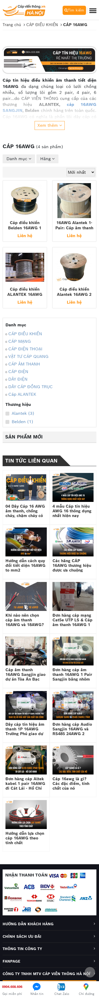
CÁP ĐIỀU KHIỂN (25, 334)
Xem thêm (49, 125)
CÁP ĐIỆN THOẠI (25, 349)
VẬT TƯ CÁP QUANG (28, 356)
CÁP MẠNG (19, 341)
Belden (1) (19, 422)
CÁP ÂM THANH (24, 364)
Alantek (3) (19, 413)
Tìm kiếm (74, 10)
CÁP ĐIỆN (18, 371)
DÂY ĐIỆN (18, 379)
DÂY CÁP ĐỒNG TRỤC (30, 386)
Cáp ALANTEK (22, 394)
